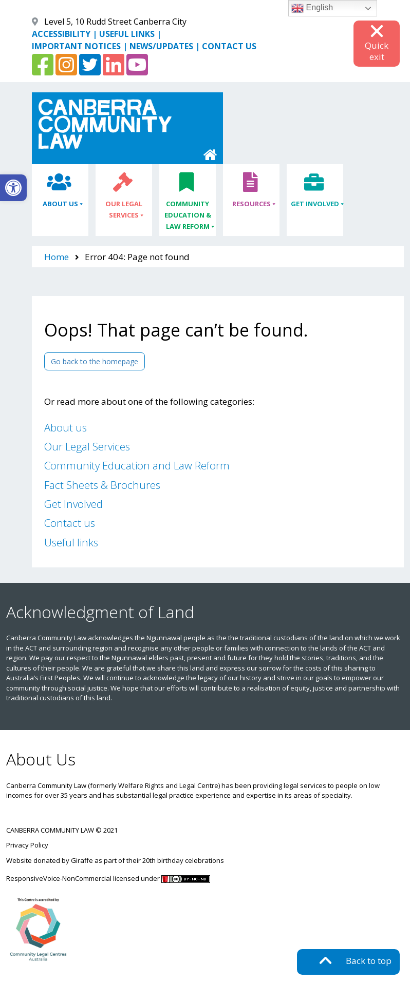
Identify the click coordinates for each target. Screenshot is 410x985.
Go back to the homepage (94, 361)
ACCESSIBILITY (61, 34)
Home (56, 257)
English (312, 8)
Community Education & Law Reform (187, 215)
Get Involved (315, 204)
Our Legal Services (123, 210)
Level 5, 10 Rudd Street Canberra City (115, 21)
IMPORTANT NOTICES (76, 46)
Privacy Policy (27, 845)
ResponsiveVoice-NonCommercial (58, 878)
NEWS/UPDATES (161, 46)
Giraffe (82, 860)
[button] (13, 187)
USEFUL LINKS (127, 34)
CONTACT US (229, 46)
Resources (251, 204)
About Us (60, 204)
